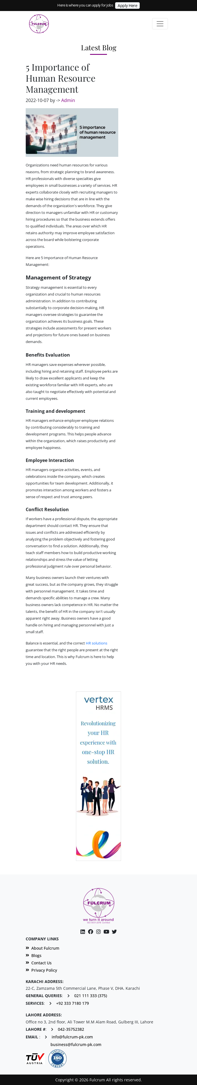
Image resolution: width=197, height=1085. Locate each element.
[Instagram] (106, 931)
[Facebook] (90, 931)
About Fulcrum (42, 948)
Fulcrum (82, 656)
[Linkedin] (83, 931)
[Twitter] (114, 931)
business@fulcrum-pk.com (76, 1044)
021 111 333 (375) (90, 995)
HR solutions (96, 643)
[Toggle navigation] (160, 23)
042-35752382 (71, 1029)
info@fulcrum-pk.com (72, 1037)
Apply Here (127, 5)
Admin (68, 100)
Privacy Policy (41, 970)
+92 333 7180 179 (72, 1003)
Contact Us (39, 963)
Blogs (33, 955)
